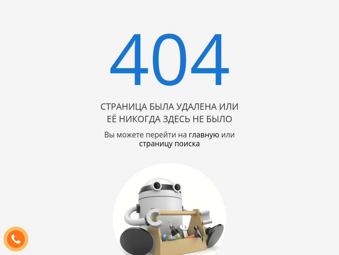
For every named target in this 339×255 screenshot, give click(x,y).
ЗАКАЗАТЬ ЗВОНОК (18, 239)
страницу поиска (169, 143)
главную (204, 135)
